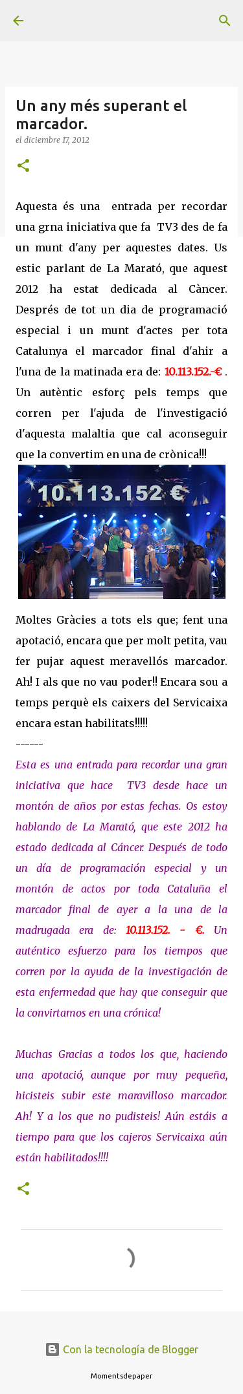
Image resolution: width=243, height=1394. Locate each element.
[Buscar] (225, 20)
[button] (23, 166)
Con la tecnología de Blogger (121, 1349)
